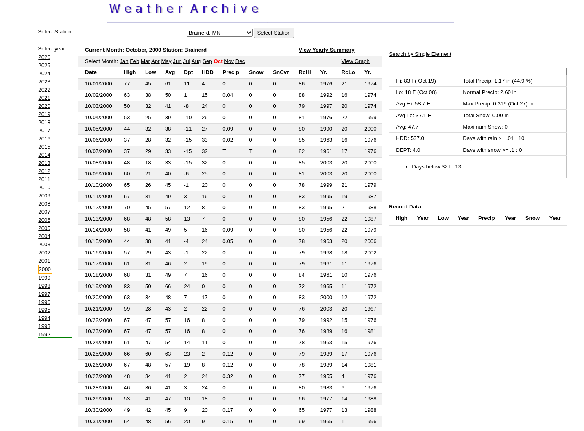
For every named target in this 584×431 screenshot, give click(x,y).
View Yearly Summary (326, 50)
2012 (44, 171)
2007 (44, 212)
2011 (44, 179)
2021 (44, 98)
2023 (44, 82)
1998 (44, 286)
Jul (186, 61)
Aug (196, 61)
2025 (44, 65)
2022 (44, 90)
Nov (229, 61)
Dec (240, 61)
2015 (44, 147)
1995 (44, 310)
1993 (44, 326)
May (166, 61)
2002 (44, 252)
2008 (44, 204)
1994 (44, 318)
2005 (44, 228)
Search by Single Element (420, 54)
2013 (44, 163)
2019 (44, 114)
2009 (44, 196)
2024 (44, 73)
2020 (44, 106)
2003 (44, 244)
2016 (44, 139)
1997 (44, 294)
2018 (44, 122)
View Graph (356, 61)
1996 (44, 302)
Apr (155, 61)
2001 (44, 261)
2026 (44, 57)
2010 (44, 187)
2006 (44, 220)
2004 (44, 236)
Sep (207, 61)
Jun (177, 61)
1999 (44, 278)
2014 (44, 155)
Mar (145, 61)
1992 (44, 334)
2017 (44, 130)
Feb (134, 61)
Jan (124, 61)
